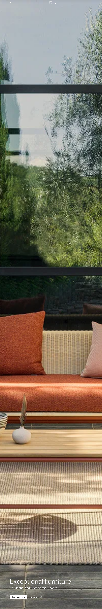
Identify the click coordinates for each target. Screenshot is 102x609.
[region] (51, 304)
